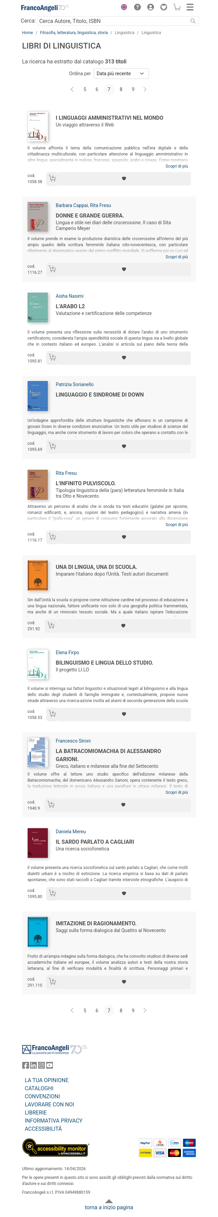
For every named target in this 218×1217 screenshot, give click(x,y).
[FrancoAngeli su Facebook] (25, 1067)
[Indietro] (72, 89)
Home (27, 32)
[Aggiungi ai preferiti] (124, 178)
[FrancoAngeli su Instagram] (41, 1067)
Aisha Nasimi (70, 296)
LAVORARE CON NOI (49, 1104)
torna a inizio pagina (109, 1207)
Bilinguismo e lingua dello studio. (105, 663)
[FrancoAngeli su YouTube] (49, 1067)
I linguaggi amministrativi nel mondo (109, 118)
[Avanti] (145, 89)
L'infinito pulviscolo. (86, 483)
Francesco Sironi (73, 741)
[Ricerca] (193, 21)
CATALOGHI (39, 1088)
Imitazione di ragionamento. (96, 923)
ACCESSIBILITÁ (43, 1129)
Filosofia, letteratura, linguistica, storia (74, 32)
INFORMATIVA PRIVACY (54, 1121)
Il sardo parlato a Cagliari (95, 842)
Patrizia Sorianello (75, 384)
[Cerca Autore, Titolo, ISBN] (112, 21)
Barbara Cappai (72, 205)
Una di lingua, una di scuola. (96, 567)
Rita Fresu (100, 205)
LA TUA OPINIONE (47, 1080)
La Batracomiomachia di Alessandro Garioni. (108, 755)
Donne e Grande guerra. (90, 215)
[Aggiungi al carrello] (52, 179)
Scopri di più (177, 166)
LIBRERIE (36, 1112)
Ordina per (80, 73)
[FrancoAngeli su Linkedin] (33, 1067)
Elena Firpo (67, 652)
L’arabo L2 (70, 306)
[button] (123, 8)
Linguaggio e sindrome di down (100, 395)
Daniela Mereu (71, 831)
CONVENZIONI (42, 1096)
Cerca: (28, 21)
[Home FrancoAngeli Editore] (44, 8)
